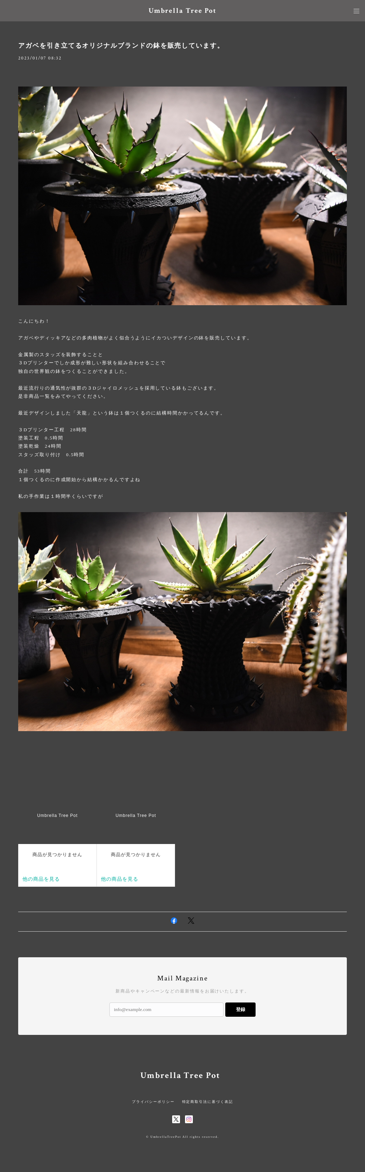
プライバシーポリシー (153, 1102)
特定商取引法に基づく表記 (207, 1102)
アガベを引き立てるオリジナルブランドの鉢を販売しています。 (121, 45)
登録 (240, 1009)
